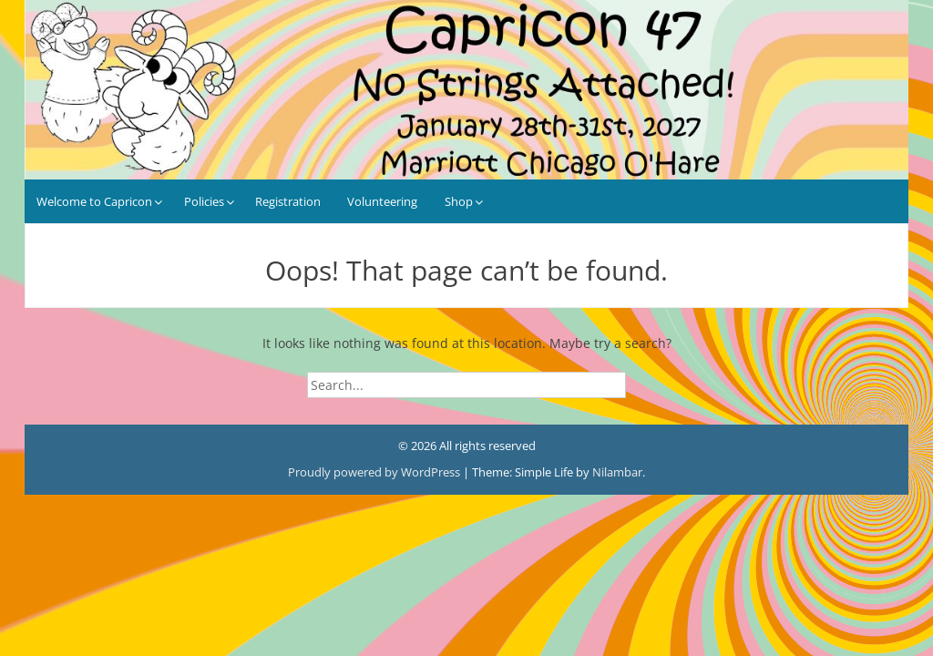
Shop (459, 201)
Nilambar (617, 472)
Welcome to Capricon (94, 201)
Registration (288, 201)
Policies (204, 201)
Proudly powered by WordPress (375, 472)
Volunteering (382, 201)
